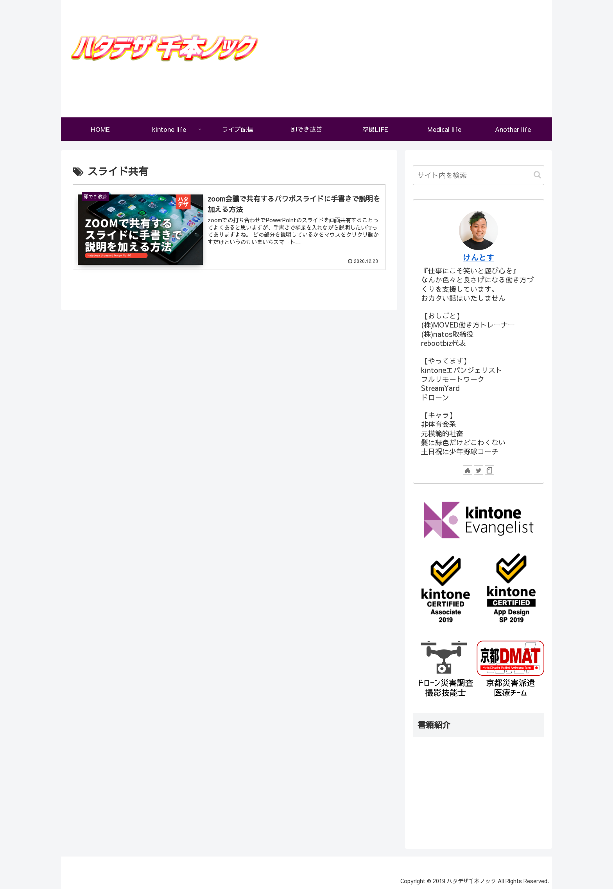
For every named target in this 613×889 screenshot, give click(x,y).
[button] (537, 174)
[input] (478, 175)
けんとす (478, 257)
